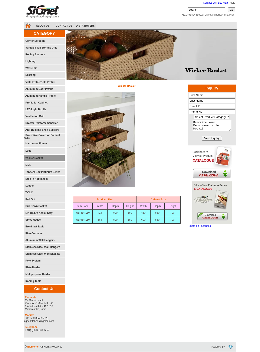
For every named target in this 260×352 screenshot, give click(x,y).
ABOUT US (42, 25)
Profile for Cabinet (36, 102)
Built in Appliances (36, 178)
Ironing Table (32, 281)
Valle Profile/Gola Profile (39, 82)
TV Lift (28, 192)
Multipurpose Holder (37, 274)
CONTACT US (64, 25)
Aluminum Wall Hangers (39, 240)
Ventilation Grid (34, 116)
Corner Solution (34, 40)
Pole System (32, 260)
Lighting (30, 61)
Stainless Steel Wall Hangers (42, 247)
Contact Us (209, 2)
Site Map (223, 2)
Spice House (32, 219)
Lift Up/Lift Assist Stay (38, 212)
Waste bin (30, 68)
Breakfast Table (34, 226)
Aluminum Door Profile (38, 89)
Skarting (30, 74)
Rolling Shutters (34, 54)
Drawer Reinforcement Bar (41, 123)
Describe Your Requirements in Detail (212, 126)
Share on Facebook (200, 227)
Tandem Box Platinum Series (42, 172)
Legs (28, 150)
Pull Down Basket (35, 206)
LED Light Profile (35, 109)
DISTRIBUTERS (85, 25)
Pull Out (29, 199)
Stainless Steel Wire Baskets (42, 253)
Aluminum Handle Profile (40, 95)
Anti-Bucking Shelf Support (41, 129)
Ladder (29, 185)
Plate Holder (32, 267)
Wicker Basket (33, 158)
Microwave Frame (35, 143)
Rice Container (33, 233)
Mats (27, 165)
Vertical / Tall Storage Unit (40, 47)
